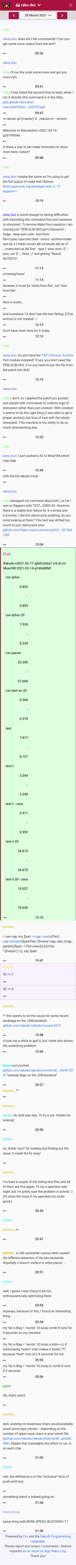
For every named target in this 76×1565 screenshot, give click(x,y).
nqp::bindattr (12, 941)
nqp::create (43, 936)
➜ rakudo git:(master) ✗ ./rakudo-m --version (35, 119)
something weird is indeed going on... (30, 1497)
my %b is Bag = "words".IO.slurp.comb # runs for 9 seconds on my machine (37, 1330)
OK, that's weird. (14, 1395)
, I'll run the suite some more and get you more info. (35, 74)
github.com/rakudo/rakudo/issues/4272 (32, 1026)
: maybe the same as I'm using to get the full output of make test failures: (36, 184)
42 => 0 (8, 989)
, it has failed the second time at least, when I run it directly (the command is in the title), (38, 100)
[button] (70, 5)
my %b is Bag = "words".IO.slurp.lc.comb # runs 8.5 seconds (37, 1368)
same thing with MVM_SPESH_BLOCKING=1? (35, 1521)
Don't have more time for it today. (26, 331)
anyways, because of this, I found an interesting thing (37, 1313)
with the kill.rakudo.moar (20, 476)
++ (11, 1230)
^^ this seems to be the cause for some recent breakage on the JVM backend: (36, 1021)
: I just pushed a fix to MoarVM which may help (36, 458)
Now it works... (13, 302)
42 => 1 (8, 974)
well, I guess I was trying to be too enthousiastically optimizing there (27, 1293)
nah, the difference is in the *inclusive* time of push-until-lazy (36, 1479)
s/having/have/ (14, 274)
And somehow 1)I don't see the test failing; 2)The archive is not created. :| (38, 316)
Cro (25, 1536)
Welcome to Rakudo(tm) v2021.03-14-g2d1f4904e (30, 133)
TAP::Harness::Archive (57, 355)
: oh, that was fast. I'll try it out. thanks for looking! (37, 1117)
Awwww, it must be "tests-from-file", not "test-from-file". (35, 288)
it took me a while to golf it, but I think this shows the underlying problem (38, 1043)
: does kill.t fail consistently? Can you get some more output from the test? (36, 41)
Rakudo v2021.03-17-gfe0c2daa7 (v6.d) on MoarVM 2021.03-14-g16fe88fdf (34, 736)
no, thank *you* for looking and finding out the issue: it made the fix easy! (36, 1151)
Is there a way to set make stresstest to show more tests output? (35, 149)
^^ (11, 1091)
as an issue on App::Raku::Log (44, 1551)
